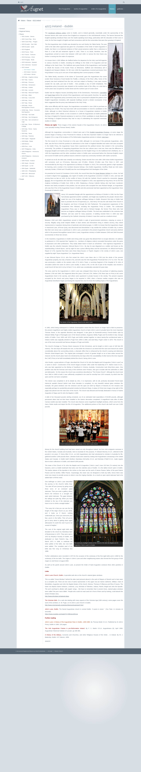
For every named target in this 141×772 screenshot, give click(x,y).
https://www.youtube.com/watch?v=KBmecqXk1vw (61, 729)
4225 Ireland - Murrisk (29, 74)
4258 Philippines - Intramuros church (30, 152)
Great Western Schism (103, 243)
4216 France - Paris (27, 52)
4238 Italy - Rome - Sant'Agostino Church (28, 106)
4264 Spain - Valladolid (28, 168)
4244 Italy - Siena (27, 133)
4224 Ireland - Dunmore (30, 72)
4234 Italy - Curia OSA (28, 97)
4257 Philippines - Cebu (29, 149)
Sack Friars (112, 169)
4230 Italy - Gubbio (27, 87)
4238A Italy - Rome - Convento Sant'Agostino (31, 111)
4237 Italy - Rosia (27, 103)
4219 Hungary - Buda (28, 59)
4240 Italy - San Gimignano (30, 117)
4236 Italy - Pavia (27, 100)
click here (105, 206)
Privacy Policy (58, 766)
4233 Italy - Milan (27, 95)
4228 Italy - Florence (28, 82)
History (112, 9)
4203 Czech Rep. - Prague (29, 41)
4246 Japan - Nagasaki (28, 138)
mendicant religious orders (57, 33)
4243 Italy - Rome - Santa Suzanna (29, 130)
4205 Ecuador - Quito (28, 47)
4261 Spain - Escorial (28, 163)
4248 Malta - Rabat (27, 141)
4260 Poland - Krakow (28, 160)
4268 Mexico (25, 144)
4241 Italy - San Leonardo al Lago (30, 121)
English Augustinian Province (99, 201)
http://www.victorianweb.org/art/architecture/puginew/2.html (64, 720)
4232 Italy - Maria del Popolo (30, 92)
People (21, 179)
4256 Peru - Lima (27, 146)
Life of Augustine (65, 9)
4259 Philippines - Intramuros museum (30, 157)
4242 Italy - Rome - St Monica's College (31, 125)
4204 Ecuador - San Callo (29, 44)
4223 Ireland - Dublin (29, 69)
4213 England (26, 49)
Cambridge (64, 245)
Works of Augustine (81, 9)
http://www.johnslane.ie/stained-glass (57, 711)
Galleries (120, 9)
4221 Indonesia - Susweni (29, 65)
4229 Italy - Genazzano (28, 85)
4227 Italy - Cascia (27, 79)
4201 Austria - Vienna (28, 36)
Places (29, 20)
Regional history (24, 31)
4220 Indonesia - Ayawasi (29, 62)
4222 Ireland (37, 20)
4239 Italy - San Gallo (28, 114)
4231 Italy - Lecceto (27, 90)
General (22, 28)
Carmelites (101, 169)
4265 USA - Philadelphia (29, 171)
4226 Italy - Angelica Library (30, 77)
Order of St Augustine (99, 9)
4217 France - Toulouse (29, 54)
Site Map (50, 766)
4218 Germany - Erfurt (28, 57)
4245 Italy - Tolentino (28, 136)
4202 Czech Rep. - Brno (29, 39)
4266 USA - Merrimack (28, 173)
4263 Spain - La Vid (27, 165)
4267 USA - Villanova (28, 176)
